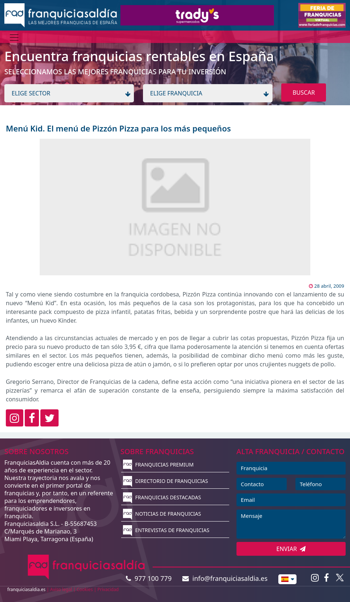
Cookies (85, 589)
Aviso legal (61, 589)
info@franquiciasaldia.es (224, 578)
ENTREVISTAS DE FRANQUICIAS (166, 530)
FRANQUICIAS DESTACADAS (162, 497)
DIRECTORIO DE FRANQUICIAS (165, 480)
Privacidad (108, 589)
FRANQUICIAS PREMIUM (158, 464)
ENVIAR (291, 549)
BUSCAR (304, 92)
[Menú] (14, 37)
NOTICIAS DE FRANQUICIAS (162, 513)
